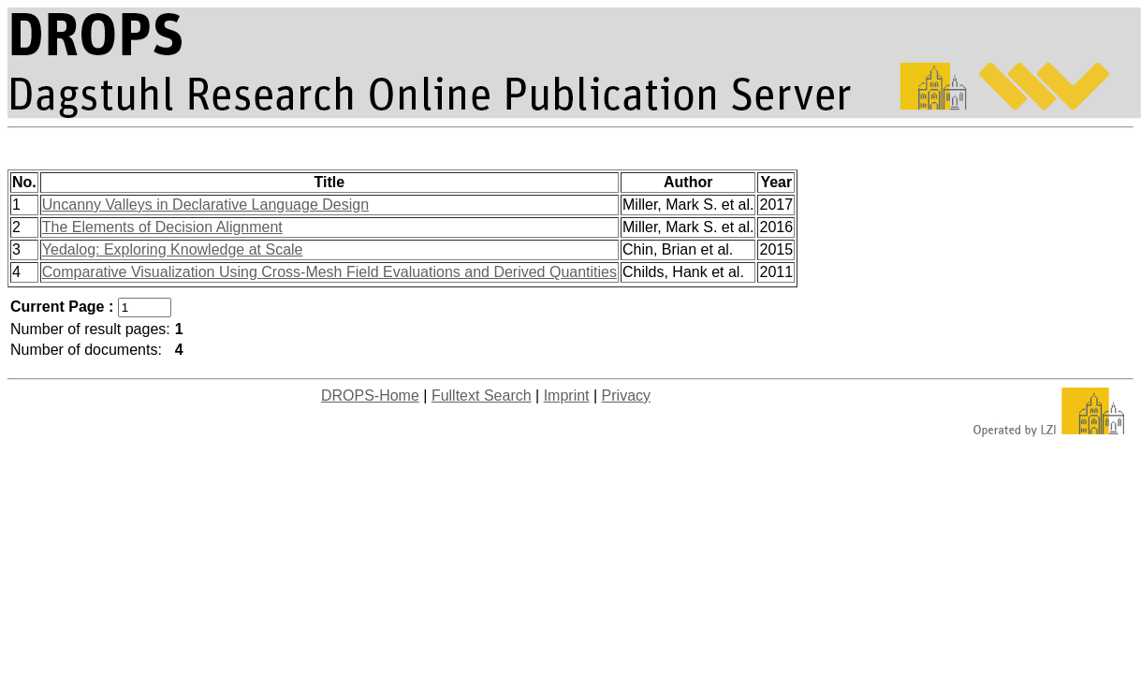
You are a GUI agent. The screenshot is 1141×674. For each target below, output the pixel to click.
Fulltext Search (482, 395)
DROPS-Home (370, 395)
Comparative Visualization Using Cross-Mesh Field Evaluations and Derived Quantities (329, 272)
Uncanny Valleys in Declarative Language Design (205, 204)
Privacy (626, 395)
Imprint (567, 395)
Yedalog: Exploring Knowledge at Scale (172, 249)
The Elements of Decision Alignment (162, 227)
